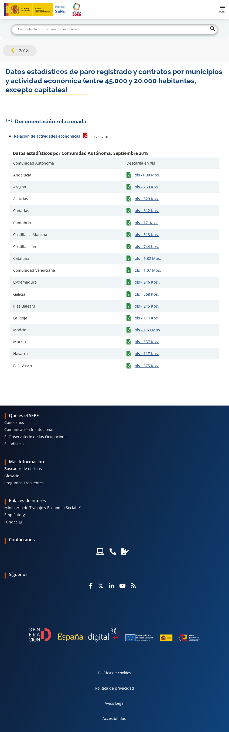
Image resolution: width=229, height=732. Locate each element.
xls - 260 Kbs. (147, 186)
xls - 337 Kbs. (147, 341)
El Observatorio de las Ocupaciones (36, 436)
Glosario (11, 475)
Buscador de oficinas (23, 468)
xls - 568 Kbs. (147, 294)
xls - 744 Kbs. (147, 246)
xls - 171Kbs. (146, 222)
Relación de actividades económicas (47, 136)
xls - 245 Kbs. (147, 306)
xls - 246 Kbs (146, 282)
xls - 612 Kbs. (147, 210)
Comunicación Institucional (28, 429)
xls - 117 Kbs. (147, 353)
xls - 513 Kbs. (147, 234)
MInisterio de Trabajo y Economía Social (40, 507)
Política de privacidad (114, 688)
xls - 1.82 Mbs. (148, 258)
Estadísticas (15, 443)
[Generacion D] (114, 634)
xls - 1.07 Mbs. (148, 270)
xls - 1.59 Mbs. (148, 329)
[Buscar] (114, 29)
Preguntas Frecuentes (24, 482)
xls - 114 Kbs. (147, 318)
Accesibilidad (114, 718)
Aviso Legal (115, 703)
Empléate (12, 514)
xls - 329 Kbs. (147, 198)
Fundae (11, 522)
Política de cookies (114, 672)
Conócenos (14, 422)
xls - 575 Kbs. (147, 365)
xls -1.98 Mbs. (147, 175)
